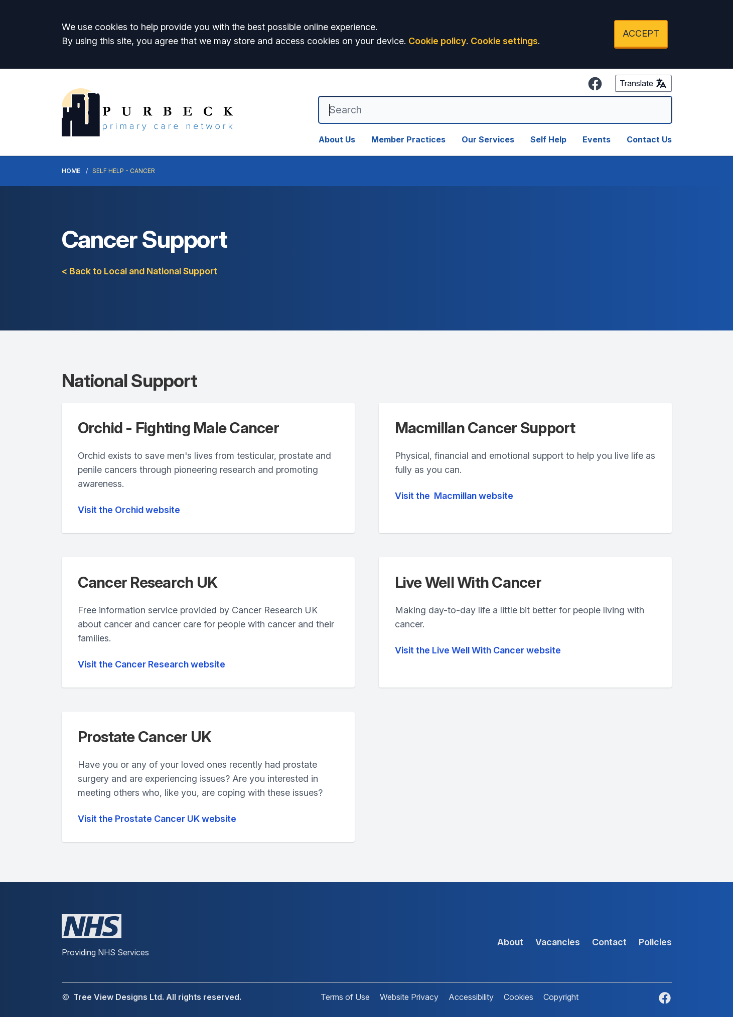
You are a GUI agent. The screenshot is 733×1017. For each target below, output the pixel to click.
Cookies (518, 997)
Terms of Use (345, 997)
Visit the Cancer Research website (151, 664)
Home (71, 171)
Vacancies (557, 942)
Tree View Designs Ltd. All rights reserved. (157, 997)
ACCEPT (641, 33)
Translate (643, 83)
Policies (655, 942)
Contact (609, 942)
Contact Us (649, 139)
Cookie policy (437, 41)
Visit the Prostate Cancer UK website (157, 818)
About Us (337, 139)
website (454, 496)
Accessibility (471, 997)
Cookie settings (504, 41)
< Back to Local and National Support (139, 271)
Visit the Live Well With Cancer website (478, 650)
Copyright (560, 997)
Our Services (488, 139)
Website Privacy (409, 997)
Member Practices (408, 139)
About (510, 942)
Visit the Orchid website (129, 509)
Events (596, 139)
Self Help (548, 139)
